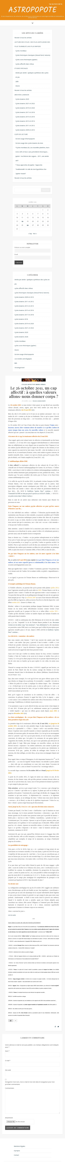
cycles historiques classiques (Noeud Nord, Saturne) (32, 293)
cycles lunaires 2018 (21, 319)
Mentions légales (19, 1146)
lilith (16, 363)
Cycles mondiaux (21, 51)
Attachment (9, 1118)
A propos (17, 1151)
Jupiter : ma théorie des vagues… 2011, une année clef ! (32, 158)
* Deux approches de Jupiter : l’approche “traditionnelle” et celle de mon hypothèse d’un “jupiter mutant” (31, 169)
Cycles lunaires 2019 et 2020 (25, 108)
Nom (7, 1051)
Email (16, 254)
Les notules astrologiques (23, 359)
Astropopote (32, 10)
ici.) (19, 675)
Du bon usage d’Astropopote (25, 139)
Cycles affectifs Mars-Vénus (25, 64)
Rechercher (45, 190)
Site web (8, 1070)
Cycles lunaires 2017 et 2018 (25, 112)
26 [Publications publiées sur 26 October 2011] (28, 225)
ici (33, 410)
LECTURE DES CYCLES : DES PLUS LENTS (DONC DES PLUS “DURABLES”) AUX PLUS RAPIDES (32, 44)
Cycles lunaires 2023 (22, 99)
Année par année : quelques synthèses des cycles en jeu (32, 75)
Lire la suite (12, 915)
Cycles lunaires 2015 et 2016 (25, 117)
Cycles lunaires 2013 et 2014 (25, 121)
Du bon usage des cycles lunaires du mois (29, 143)
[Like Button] (10, 1020)
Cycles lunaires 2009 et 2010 (25, 130)
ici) (43, 457)
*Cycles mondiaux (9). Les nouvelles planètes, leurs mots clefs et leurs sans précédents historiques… (32, 150)
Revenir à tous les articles (23, 38)
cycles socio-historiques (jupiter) (25, 345)
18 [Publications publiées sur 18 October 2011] (22, 221)
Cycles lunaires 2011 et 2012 (25, 125)
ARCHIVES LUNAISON (22, 95)
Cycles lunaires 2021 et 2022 (25, 103)
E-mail (7, 1060)
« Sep (30, 233)
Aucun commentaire (39, 401)
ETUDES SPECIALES (21, 68)
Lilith (17, 81)
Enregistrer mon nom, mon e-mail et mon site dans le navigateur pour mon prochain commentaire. (30, 1083)
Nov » (35, 233)
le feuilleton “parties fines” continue (37, 491)
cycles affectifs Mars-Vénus (24, 288)
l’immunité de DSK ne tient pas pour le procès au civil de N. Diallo (29, 493)
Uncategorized (19, 367)
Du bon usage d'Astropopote (24, 354)
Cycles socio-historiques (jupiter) (26, 59)
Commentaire (9, 1088)
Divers (18, 86)
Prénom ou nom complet (22, 247)
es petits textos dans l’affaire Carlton (20, 496)
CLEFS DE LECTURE (21, 134)
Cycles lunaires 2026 (21, 337)
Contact (16, 1155)
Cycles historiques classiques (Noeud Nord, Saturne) (33, 55)
